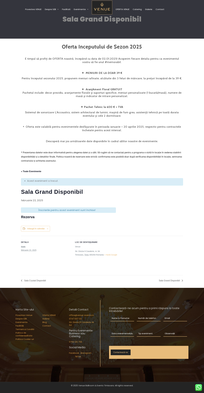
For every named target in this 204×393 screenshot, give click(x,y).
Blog (44, 322)
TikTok (78, 356)
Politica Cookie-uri (25, 339)
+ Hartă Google (110, 255)
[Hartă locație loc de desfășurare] (143, 254)
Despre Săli (21, 318)
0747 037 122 (75, 318)
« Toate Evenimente (31, 171)
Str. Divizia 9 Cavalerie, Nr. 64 (81, 323)
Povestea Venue (24, 315)
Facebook (74, 353)
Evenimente (21, 322)
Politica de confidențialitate (24, 334)
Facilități (20, 325)
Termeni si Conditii (25, 329)
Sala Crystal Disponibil (35, 280)
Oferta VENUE (49, 315)
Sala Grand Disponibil (169, 280)
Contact (46, 325)
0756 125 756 (75, 341)
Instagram (86, 353)
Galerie (46, 318)
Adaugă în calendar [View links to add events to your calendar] (36, 229)
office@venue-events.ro (81, 315)
